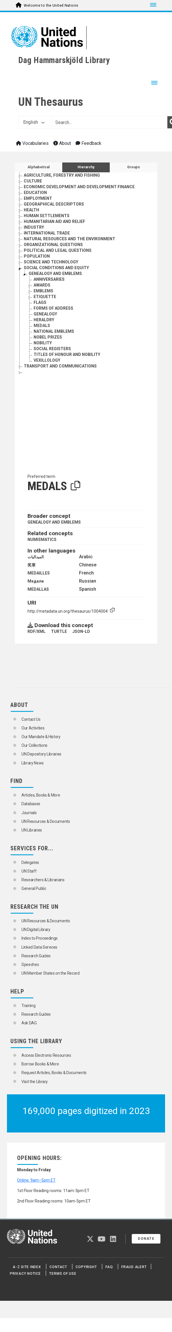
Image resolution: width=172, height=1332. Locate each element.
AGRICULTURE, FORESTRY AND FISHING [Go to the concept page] (62, 175)
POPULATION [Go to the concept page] (37, 256)
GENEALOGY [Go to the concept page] (45, 314)
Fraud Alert (134, 1267)
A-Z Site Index (27, 1267)
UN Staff (28, 871)
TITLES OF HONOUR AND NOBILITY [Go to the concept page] (67, 354)
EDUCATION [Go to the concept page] (35, 192)
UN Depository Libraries (41, 754)
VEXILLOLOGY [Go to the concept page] (47, 360)
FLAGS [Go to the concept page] (40, 302)
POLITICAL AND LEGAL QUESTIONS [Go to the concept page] (58, 250)
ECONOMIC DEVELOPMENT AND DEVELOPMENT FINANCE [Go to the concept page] (79, 186)
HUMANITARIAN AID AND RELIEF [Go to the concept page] (54, 221)
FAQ (109, 1267)
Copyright (86, 1267)
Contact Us (31, 719)
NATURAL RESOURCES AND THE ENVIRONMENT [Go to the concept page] (69, 239)
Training (28, 1005)
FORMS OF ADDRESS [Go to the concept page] (53, 308)
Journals (28, 812)
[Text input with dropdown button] (109, 122)
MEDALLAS (38, 589)
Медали (36, 581)
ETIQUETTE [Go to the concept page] (45, 296)
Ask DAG (29, 1023)
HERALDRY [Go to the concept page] (44, 319)
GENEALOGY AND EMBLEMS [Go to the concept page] (55, 273)
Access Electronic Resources (46, 1055)
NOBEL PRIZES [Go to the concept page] (48, 337)
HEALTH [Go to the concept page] (31, 210)
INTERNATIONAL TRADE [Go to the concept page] (47, 233)
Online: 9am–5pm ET (36, 1180)
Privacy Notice (25, 1274)
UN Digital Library (35, 929)
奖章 (32, 565)
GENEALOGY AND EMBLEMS (54, 522)
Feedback (88, 143)
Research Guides (36, 956)
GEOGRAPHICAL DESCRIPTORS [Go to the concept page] (54, 204)
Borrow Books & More (40, 1064)
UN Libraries (31, 830)
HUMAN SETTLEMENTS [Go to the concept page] (46, 215)
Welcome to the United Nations (51, 5)
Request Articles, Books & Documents (54, 1072)
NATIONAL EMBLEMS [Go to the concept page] (54, 331)
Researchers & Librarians (43, 879)
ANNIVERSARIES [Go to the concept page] (49, 279)
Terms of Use (62, 1274)
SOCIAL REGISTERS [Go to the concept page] (52, 348)
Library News (32, 763)
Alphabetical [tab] (39, 167)
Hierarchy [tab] (86, 167)
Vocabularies (32, 143)
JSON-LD (81, 631)
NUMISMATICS (42, 539)
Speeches (30, 964)
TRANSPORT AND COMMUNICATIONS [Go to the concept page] (60, 366)
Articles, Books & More (40, 795)
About (62, 143)
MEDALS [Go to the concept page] (42, 325)
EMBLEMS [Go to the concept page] (43, 291)
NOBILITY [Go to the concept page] (43, 343)
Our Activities (32, 728)
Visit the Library (34, 1081)
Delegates (30, 862)
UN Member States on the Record (50, 973)
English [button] (34, 122)
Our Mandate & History (41, 736)
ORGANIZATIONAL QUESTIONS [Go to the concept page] (53, 244)
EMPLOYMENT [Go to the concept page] (38, 198)
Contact (58, 1267)
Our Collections (34, 745)
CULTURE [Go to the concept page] (33, 181)
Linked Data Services (39, 947)
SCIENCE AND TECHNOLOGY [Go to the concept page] (51, 262)
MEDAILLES (39, 573)
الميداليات (36, 557)
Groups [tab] (133, 167)
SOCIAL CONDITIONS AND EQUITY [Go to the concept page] (56, 267)
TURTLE (59, 631)
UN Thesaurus (50, 102)
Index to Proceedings (39, 938)
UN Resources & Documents (45, 821)
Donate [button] (146, 1239)
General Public (33, 888)
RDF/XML (36, 631)
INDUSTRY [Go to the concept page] (34, 227)
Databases (30, 803)
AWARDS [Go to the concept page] (42, 285)
